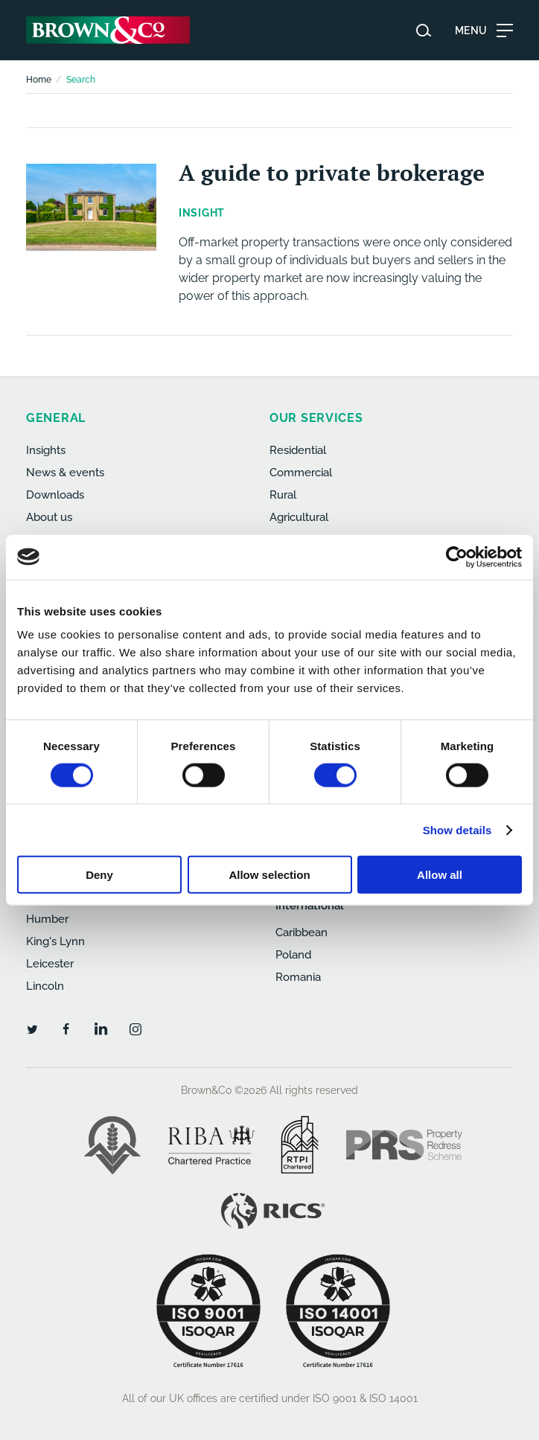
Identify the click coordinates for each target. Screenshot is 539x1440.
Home (38, 79)
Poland (293, 954)
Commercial (301, 472)
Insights (46, 450)
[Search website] (423, 30)
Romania (298, 977)
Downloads (55, 495)
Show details (457, 829)
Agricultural (299, 517)
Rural (283, 495)
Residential (298, 450)
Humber (47, 919)
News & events (65, 472)
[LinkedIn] (100, 1028)
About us (49, 517)
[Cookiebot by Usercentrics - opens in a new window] (457, 556)
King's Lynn (55, 941)
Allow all (439, 874)
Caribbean (301, 932)
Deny (99, 874)
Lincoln (45, 986)
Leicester (50, 963)
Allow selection (269, 874)
